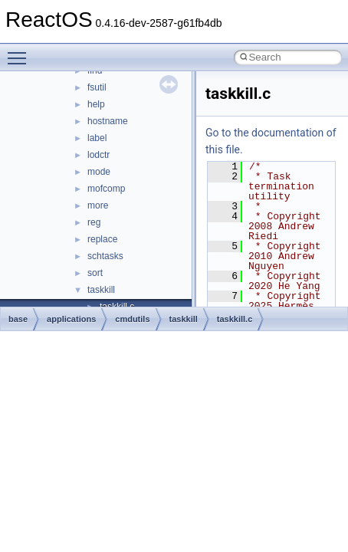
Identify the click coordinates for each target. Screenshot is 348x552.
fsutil (97, 87)
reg (93, 222)
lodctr (98, 155)
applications (71, 319)
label (97, 138)
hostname (107, 121)
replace (102, 239)
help (96, 104)
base (18, 319)
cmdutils (132, 319)
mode (98, 171)
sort (95, 273)
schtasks (105, 256)
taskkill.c (234, 319)
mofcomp (106, 188)
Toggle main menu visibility (21, 51)
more (97, 205)
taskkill (101, 289)
